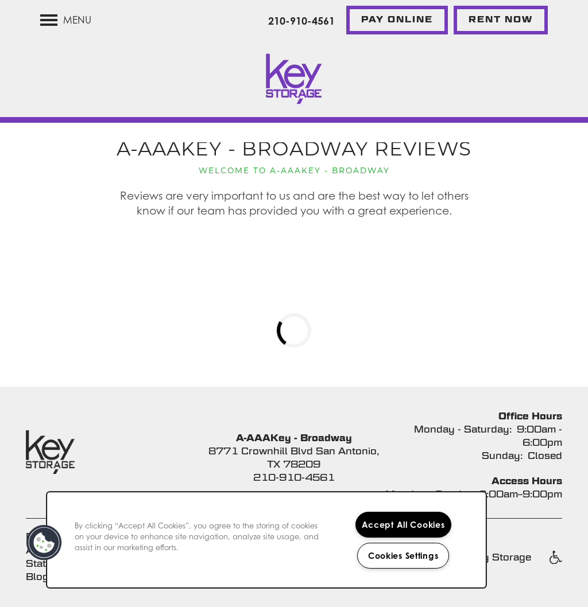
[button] (397, 20)
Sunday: (502, 455)
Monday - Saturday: (463, 429)
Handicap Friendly (555, 563)
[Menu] (65, 20)
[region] (266, 540)
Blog (37, 576)
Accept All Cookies (403, 525)
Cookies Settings (403, 556)
